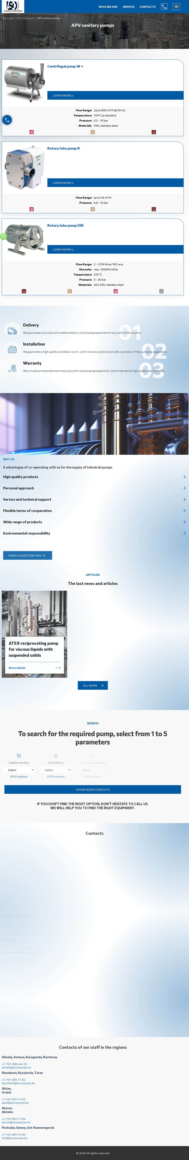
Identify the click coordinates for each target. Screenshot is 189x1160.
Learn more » (63, 95)
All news (90, 685)
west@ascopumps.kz (15, 1105)
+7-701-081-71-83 (13, 1102)
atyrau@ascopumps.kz (16, 1125)
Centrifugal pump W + (65, 66)
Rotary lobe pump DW (65, 225)
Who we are (108, 6)
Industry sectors (19, 758)
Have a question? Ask (27, 555)
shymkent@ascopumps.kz (18, 1086)
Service (128, 6)
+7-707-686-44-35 (14, 1066)
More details (17, 670)
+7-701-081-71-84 (14, 1121)
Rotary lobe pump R (63, 148)
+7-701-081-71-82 (13, 1082)
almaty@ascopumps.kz (16, 1070)
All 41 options (18, 776)
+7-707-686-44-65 (166, 6)
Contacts (148, 6)
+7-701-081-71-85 (14, 1137)
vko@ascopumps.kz (14, 1140)
